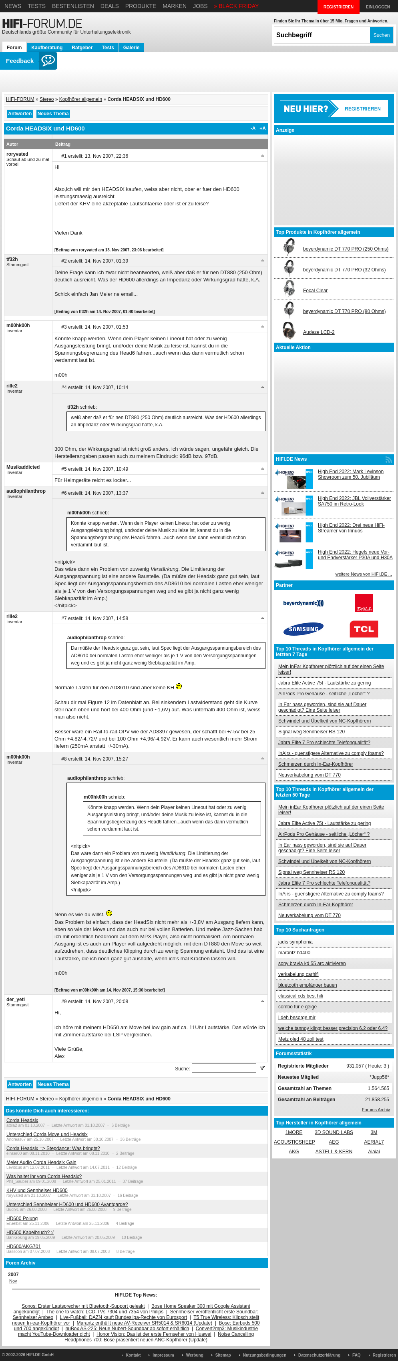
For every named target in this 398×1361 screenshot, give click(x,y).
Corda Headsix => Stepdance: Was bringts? (53, 1148)
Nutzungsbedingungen (264, 1355)
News (12, 6)
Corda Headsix (22, 1120)
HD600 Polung (22, 1218)
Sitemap (223, 1355)
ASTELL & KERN (334, 1151)
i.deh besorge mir (297, 1017)
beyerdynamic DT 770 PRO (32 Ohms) (344, 270)
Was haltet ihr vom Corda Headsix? (44, 1176)
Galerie (131, 47)
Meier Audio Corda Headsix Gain (41, 1162)
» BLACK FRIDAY (236, 6)
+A (262, 128)
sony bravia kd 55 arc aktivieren (312, 963)
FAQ (356, 1355)
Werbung (194, 1355)
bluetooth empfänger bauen (307, 985)
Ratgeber (82, 47)
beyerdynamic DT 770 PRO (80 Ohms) (344, 311)
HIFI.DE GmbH (40, 1355)
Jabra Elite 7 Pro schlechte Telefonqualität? (324, 742)
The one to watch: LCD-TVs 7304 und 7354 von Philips (104, 1312)
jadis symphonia (295, 942)
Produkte (141, 6)
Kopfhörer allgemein (80, 99)
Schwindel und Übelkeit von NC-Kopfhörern (324, 721)
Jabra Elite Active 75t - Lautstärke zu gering (324, 683)
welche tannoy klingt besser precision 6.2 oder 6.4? (333, 1028)
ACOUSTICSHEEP (294, 1142)
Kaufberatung (46, 47)
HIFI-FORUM (20, 99)
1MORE (294, 1132)
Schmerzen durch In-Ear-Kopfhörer (315, 764)
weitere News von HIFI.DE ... (364, 574)
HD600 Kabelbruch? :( (30, 1232)
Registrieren (384, 1355)
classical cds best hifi (300, 996)
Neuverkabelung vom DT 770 (309, 775)
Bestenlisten (73, 6)
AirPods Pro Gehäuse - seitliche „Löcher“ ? (324, 694)
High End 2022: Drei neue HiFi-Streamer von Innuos (351, 528)
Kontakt (133, 1355)
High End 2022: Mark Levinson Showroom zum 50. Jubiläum (351, 474)
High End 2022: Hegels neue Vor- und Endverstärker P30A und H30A (355, 554)
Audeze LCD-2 (319, 332)
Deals (110, 6)
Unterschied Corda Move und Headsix (47, 1134)
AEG (334, 1142)
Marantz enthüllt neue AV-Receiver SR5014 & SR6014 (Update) (145, 1323)
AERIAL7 (374, 1142)
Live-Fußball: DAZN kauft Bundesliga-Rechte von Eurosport (123, 1317)
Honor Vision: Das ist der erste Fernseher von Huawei (153, 1334)
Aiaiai (374, 1151)
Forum (14, 47)
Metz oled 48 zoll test (301, 1039)
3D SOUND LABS (334, 1132)
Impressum (163, 1355)
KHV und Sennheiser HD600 (37, 1190)
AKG (294, 1151)
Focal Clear (315, 290)
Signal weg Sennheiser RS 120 (311, 732)
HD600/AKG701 (23, 1246)
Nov (13, 1281)
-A (253, 128)
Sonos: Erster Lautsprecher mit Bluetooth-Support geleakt (83, 1306)
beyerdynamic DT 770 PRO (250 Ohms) (345, 249)
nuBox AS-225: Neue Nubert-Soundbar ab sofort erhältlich (127, 1328)
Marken (175, 6)
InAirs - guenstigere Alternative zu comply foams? (331, 753)
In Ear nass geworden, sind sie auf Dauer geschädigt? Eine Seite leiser (322, 707)
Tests (37, 6)
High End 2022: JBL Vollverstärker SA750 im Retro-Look (354, 501)
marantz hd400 (294, 953)
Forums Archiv (376, 1109)
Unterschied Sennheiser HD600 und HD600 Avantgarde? (67, 1204)
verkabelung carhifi (298, 974)
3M (374, 1132)
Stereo (47, 99)
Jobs (200, 6)
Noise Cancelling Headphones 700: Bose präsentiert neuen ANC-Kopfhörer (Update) (159, 1337)
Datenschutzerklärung (319, 1355)
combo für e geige (297, 1007)
